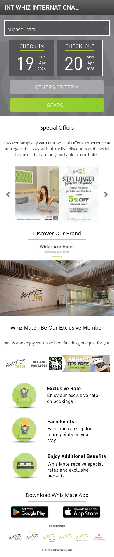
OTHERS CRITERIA (57, 87)
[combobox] (57, 28)
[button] (8, 194)
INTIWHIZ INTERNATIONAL (41, 7)
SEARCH (57, 104)
